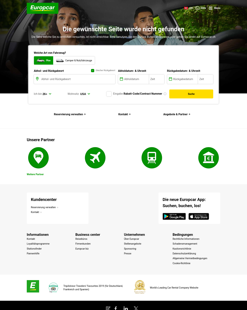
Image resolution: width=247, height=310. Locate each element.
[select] (47, 94)
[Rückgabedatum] (185, 79)
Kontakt (124, 114)
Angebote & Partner (176, 114)
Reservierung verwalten (70, 114)
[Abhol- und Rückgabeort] (78, 79)
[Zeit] (156, 79)
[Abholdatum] (136, 79)
